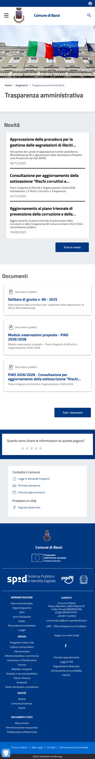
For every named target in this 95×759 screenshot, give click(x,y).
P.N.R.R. (66, 675)
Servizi (22, 636)
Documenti (15, 276)
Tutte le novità (72, 247)
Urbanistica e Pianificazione (22, 660)
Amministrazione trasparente (22, 727)
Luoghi (22, 630)
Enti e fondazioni (22, 617)
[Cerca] (89, 15)
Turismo (21, 665)
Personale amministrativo (22, 626)
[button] (90, 4)
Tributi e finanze (21, 678)
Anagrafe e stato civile (22, 642)
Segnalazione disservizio (66, 666)
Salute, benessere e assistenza (22, 687)
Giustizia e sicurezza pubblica (21, 674)
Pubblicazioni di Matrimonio (22, 732)
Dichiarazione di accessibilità (66, 671)
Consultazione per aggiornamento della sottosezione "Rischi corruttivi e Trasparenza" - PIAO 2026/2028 (44, 181)
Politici (21, 621)
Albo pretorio (22, 723)
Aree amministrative (22, 603)
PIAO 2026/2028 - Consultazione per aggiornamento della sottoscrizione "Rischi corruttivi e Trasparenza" (43, 379)
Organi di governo (21, 608)
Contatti (66, 598)
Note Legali (37, 747)
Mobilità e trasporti (22, 669)
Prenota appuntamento (66, 657)
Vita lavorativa (22, 651)
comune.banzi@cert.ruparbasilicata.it (66, 620)
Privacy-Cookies (19, 747)
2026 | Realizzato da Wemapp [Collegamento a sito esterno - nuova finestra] (47, 756)
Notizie (22, 699)
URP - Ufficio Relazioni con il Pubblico (66, 626)
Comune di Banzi (47, 15)
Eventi (21, 708)
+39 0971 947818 (66, 616)
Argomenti (22, 85)
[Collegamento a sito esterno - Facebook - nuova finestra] (66, 645)
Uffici (22, 612)
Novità (12, 124)
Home (8, 85)
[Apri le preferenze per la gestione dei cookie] (6, 753)
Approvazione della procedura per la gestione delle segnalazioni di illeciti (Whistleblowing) (41, 145)
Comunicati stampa (21, 703)
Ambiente (22, 682)
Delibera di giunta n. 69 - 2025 (32, 299)
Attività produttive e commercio (22, 656)
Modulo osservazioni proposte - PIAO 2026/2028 (38, 337)
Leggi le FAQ (66, 662)
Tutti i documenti (73, 412)
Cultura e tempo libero (22, 647)
